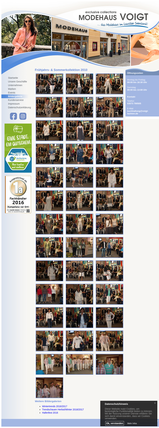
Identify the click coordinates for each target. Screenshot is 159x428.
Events (11, 92)
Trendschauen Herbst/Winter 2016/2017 (63, 409)
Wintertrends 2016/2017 (54, 406)
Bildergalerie (15, 96)
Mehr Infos (132, 423)
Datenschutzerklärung (19, 107)
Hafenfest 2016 (50, 412)
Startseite (13, 77)
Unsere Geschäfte (17, 81)
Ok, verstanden (114, 423)
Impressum (14, 103)
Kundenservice (16, 100)
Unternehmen (15, 85)
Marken (12, 89)
